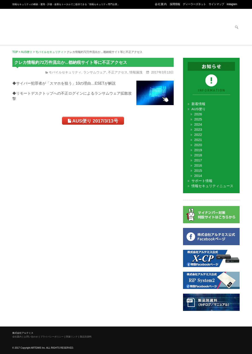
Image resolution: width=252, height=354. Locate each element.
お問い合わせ (218, 27)
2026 (198, 114)
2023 (198, 129)
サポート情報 (201, 181)
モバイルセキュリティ (65, 72)
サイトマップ (216, 4)
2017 (198, 160)
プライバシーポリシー (52, 336)
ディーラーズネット (194, 4)
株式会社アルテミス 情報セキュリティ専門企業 (31, 21)
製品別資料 (86, 336)
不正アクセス (118, 72)
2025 (198, 119)
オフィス (109, 27)
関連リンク (72, 336)
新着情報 (198, 104)
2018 (198, 155)
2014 (198, 176)
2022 (198, 135)
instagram (232, 4)
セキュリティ (73, 27)
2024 (198, 124)
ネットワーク (145, 27)
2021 (198, 140)
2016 (198, 165)
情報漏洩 (135, 72)
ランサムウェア (94, 72)
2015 (198, 170)
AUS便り (198, 109)
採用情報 (175, 4)
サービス (182, 27)
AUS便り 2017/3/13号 (93, 121)
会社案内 (161, 4)
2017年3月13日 (162, 72)
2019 (198, 150)
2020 (198, 145)
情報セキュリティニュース (212, 186)
